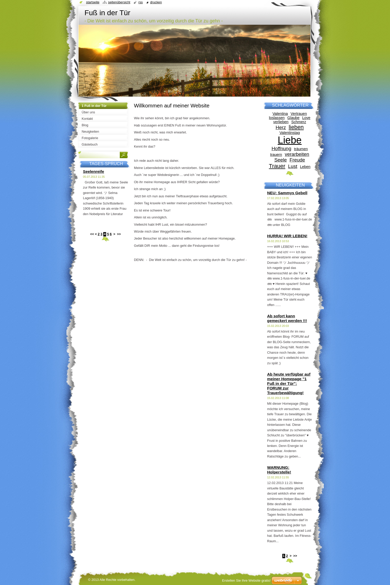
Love (306, 118)
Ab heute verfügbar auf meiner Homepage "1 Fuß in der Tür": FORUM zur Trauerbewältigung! (288, 383)
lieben (296, 127)
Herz (281, 127)
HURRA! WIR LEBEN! (287, 236)
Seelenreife (93, 171)
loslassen (277, 118)
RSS (140, 2)
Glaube (293, 118)
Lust (292, 166)
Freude (297, 160)
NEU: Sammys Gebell (287, 193)
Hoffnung (281, 148)
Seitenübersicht (119, 2)
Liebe (290, 140)
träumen (301, 149)
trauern (276, 154)
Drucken (156, 2)
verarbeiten (297, 154)
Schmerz (298, 122)
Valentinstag (289, 133)
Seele (280, 160)
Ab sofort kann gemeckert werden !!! (287, 318)
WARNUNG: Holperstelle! (279, 469)
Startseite (92, 2)
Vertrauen (299, 114)
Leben (305, 167)
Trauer (277, 166)
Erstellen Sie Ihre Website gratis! (246, 580)
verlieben (281, 122)
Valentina (280, 114)
